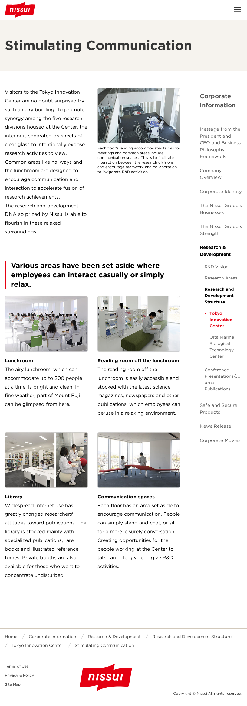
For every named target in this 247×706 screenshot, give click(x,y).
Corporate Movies (220, 440)
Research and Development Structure (219, 295)
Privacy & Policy (19, 675)
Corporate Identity (221, 191)
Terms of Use (16, 666)
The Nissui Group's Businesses (221, 209)
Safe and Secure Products (218, 409)
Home (11, 636)
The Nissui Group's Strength (221, 230)
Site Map (13, 684)
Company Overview (211, 174)
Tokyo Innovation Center (220, 319)
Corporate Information (217, 100)
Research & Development (215, 251)
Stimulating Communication (104, 645)
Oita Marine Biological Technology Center (221, 347)
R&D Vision (217, 266)
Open (237, 9)
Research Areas (221, 278)
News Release (215, 426)
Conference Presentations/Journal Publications (222, 379)
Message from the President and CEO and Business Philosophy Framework (220, 142)
